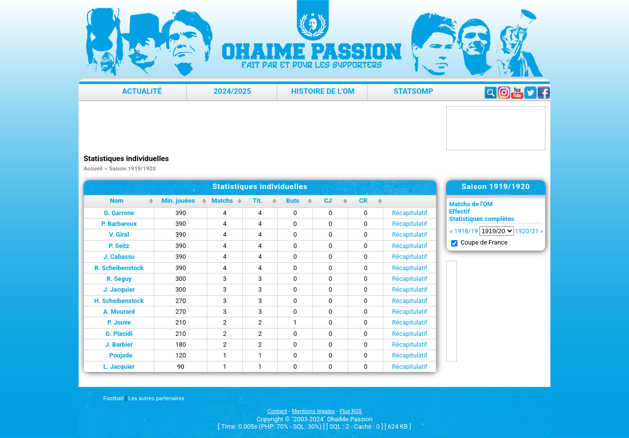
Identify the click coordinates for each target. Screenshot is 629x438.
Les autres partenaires (156, 398)
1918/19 (466, 231)
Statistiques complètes (481, 218)
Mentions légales (313, 411)
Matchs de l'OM (471, 204)
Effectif (459, 211)
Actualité (142, 91)
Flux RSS (351, 411)
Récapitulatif (410, 213)
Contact (277, 411)
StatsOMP (413, 91)
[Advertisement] (262, 128)
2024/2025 (232, 91)
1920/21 (527, 231)
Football (113, 398)
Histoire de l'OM (323, 91)
